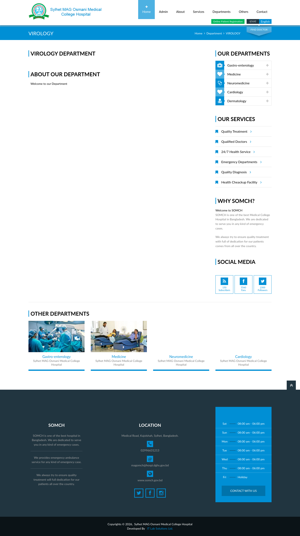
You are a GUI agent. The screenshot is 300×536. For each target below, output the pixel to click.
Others (243, 9)
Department (214, 33)
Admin (163, 9)
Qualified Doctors (235, 142)
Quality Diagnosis (235, 172)
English (265, 21)
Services (198, 9)
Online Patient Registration (228, 21)
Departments (221, 9)
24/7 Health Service (237, 152)
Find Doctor (259, 29)
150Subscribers (224, 284)
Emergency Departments (240, 162)
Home (146, 9)
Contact (262, 9)
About (180, 9)
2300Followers (262, 284)
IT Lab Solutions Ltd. (160, 528)
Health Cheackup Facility (240, 182)
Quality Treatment (235, 131)
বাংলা (253, 21)
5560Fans (243, 284)
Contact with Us (243, 490)
